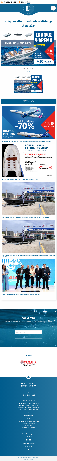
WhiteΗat (31, 459)
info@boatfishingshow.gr (28, 427)
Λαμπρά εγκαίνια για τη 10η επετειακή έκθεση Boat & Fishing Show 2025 (21, 294)
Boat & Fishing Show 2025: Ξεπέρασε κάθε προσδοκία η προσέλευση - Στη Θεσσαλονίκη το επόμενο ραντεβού (28, 256)
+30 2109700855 (28, 425)
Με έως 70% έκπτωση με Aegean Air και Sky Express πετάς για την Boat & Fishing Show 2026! (26, 141)
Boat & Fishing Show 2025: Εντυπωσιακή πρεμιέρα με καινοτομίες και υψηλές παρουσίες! (25, 217)
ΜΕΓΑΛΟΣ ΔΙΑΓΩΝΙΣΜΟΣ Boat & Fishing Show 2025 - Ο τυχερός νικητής (20, 179)
